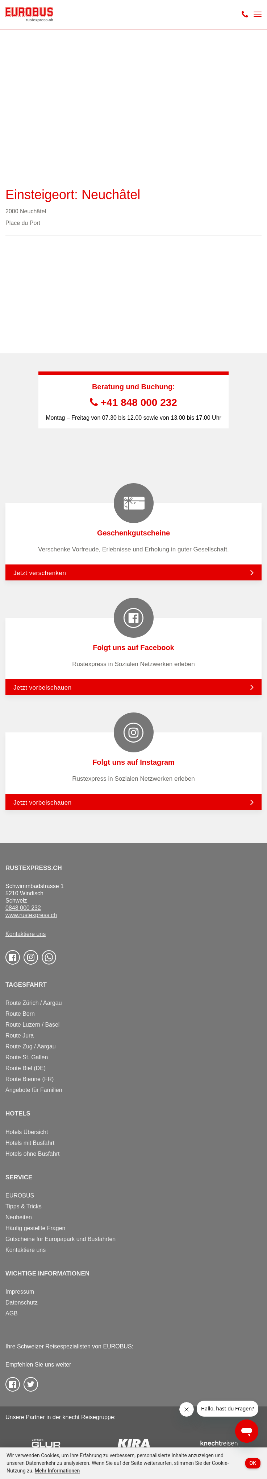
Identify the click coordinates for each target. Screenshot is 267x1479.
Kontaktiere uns (25, 934)
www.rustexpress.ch (31, 915)
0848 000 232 (23, 908)
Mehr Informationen (57, 1471)
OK (253, 1463)
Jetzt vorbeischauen (42, 687)
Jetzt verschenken (39, 573)
